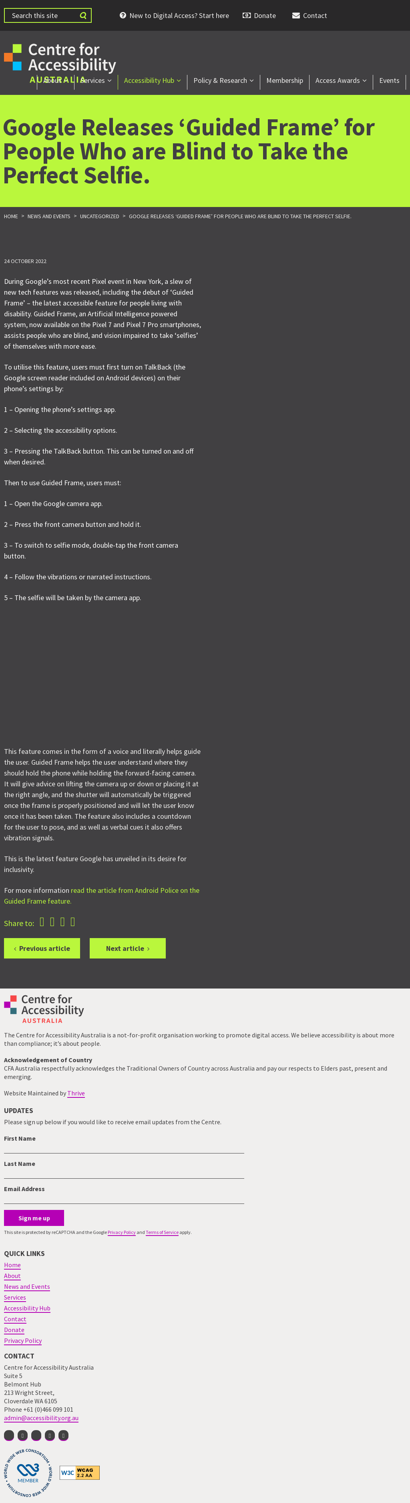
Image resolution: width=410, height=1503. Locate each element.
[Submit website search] (83, 15)
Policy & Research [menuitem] (220, 80)
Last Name (19, 1163)
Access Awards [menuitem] (338, 80)
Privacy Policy (122, 1232)
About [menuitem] (52, 80)
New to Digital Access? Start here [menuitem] (179, 15)
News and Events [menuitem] (27, 1286)
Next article (125, 948)
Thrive (76, 1093)
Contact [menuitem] (315, 15)
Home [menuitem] (12, 1265)
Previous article (44, 948)
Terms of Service (162, 1232)
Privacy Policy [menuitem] (23, 1340)
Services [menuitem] (92, 80)
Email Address (24, 1189)
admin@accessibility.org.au (41, 1418)
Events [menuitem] (389, 80)
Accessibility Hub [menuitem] (149, 80)
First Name (20, 1138)
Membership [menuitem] (284, 80)
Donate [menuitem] (265, 15)
